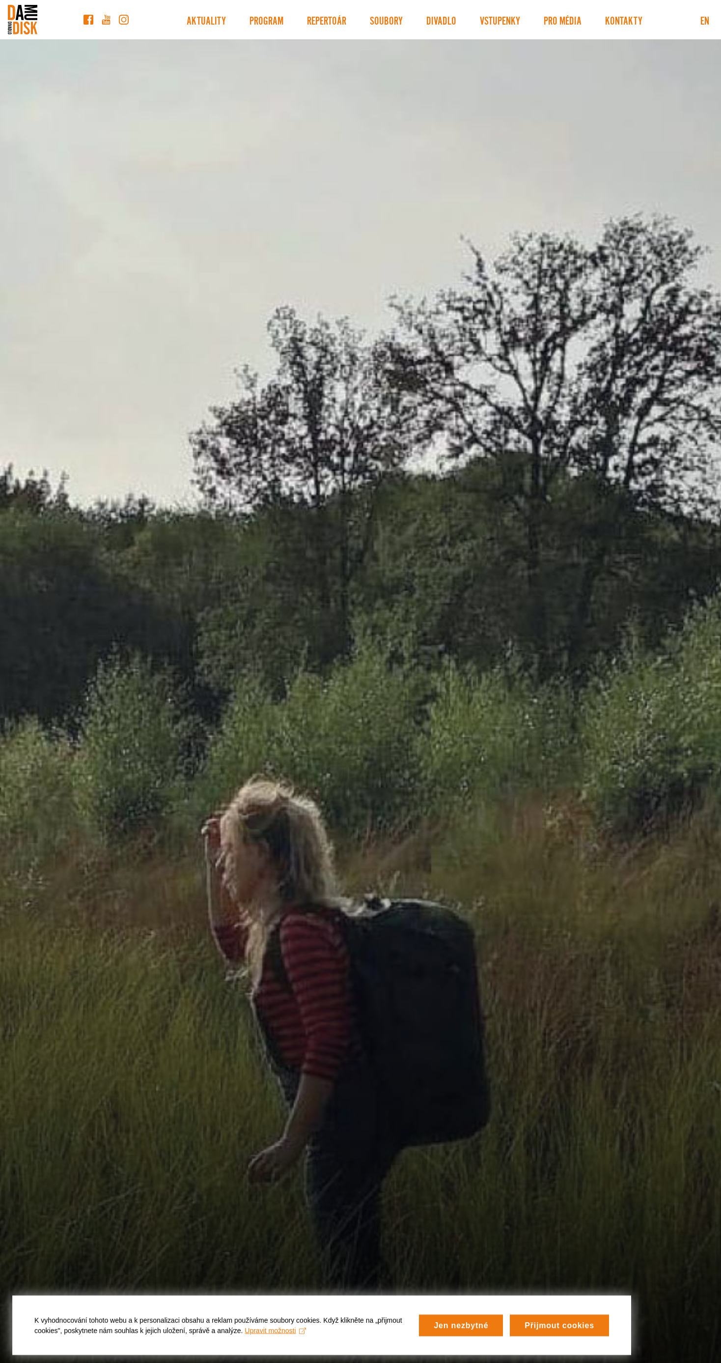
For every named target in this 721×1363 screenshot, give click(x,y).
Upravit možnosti (275, 1335)
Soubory (386, 19)
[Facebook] (88, 20)
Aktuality (206, 19)
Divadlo (441, 19)
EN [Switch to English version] (704, 19)
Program (266, 19)
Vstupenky (500, 19)
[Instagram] (124, 20)
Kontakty (623, 19)
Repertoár (326, 19)
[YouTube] (106, 20)
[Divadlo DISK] (22, 19)
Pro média (563, 19)
